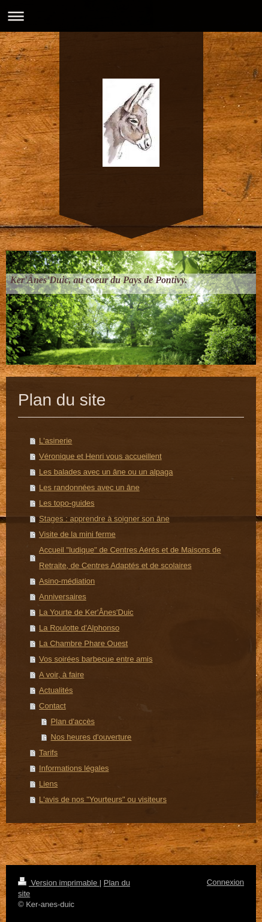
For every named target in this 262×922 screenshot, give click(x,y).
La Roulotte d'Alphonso (79, 627)
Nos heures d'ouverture (91, 736)
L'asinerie (55, 440)
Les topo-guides (67, 502)
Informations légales (74, 768)
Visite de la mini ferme (77, 534)
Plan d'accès (73, 721)
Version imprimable (59, 882)
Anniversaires (62, 596)
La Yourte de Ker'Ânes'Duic (86, 612)
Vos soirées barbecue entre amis (95, 658)
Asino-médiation (67, 580)
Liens (48, 783)
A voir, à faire (61, 674)
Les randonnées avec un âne (89, 487)
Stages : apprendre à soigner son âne (104, 518)
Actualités (56, 690)
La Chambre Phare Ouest (83, 643)
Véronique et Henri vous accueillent (100, 456)
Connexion (225, 882)
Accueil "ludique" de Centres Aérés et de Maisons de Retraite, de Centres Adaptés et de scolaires (130, 557)
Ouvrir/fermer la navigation (131, 16)
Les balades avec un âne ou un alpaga (106, 471)
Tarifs (48, 752)
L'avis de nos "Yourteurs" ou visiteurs (103, 799)
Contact (52, 705)
